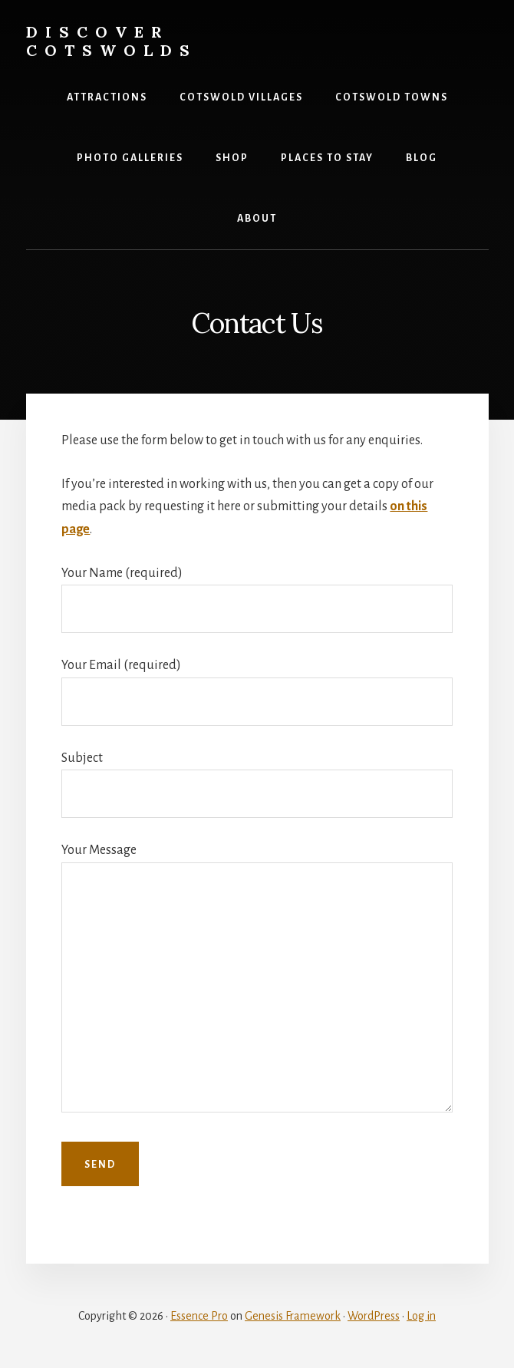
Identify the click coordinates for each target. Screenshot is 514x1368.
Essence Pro (199, 1316)
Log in (421, 1316)
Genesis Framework (293, 1316)
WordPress (374, 1316)
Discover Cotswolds (111, 41)
